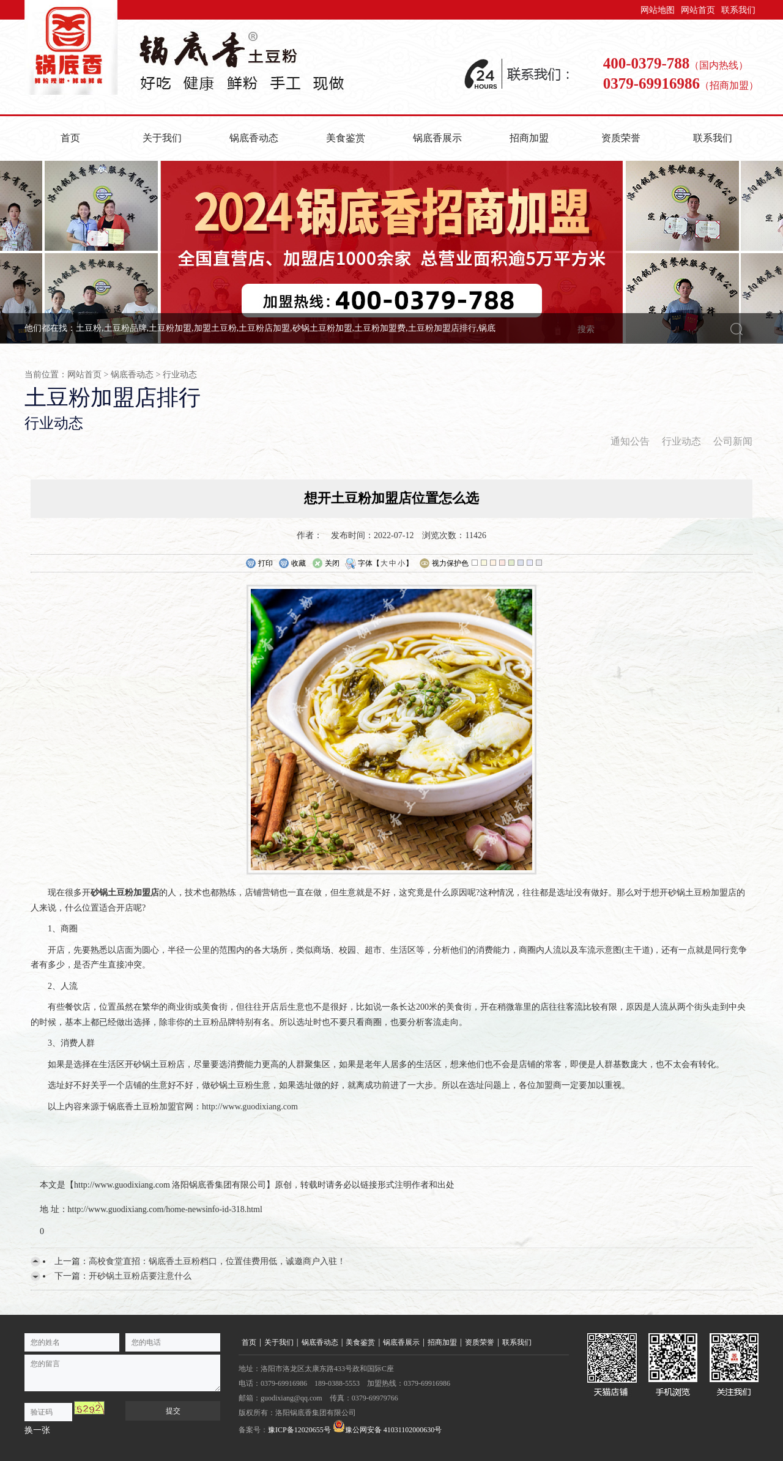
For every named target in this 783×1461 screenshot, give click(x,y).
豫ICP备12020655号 (299, 1430)
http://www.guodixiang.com (250, 1106)
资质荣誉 (620, 138)
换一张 (37, 1430)
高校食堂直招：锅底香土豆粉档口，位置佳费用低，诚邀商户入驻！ (217, 1261)
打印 (259, 563)
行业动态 (180, 374)
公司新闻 (732, 441)
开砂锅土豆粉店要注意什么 (140, 1276)
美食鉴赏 (345, 138)
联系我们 (738, 10)
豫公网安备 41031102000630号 (387, 1427)
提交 (173, 1411)
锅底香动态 (253, 138)
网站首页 (698, 10)
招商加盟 (529, 138)
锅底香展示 (437, 138)
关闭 (326, 563)
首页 (70, 138)
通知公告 (630, 441)
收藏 (292, 563)
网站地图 (657, 10)
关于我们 (162, 138)
